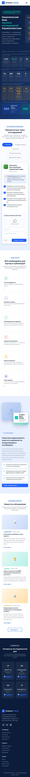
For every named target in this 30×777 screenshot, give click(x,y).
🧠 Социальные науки (15, 154)
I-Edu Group (5, 766)
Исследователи (6, 737)
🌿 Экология (7, 146)
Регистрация (5, 761)
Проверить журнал (6, 746)
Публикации (5, 734)
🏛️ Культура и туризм (15, 158)
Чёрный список (5, 750)
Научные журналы (6, 732)
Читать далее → (8, 547)
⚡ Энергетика (15, 150)
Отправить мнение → (19, 241)
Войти (3, 759)
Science (10, 2)
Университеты (5, 739)
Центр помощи (5, 763)
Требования (5, 752)
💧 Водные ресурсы (20, 146)
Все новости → (15, 630)
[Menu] (26, 2)
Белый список (5, 748)
